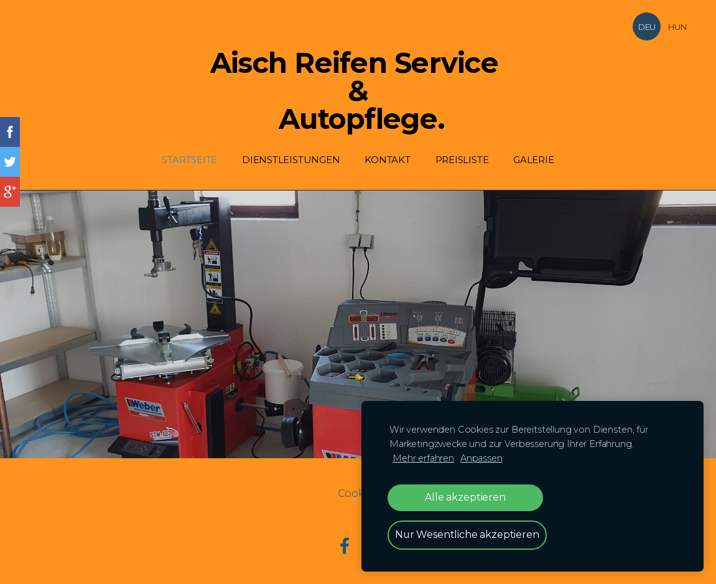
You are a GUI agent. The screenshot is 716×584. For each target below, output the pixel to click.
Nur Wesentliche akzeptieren (467, 534)
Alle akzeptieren (465, 497)
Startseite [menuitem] (189, 160)
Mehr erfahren (423, 458)
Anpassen (481, 458)
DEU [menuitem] (647, 27)
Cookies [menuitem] (358, 493)
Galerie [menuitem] (533, 160)
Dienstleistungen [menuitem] (291, 160)
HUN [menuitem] (677, 27)
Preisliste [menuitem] (462, 160)
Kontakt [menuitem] (387, 160)
